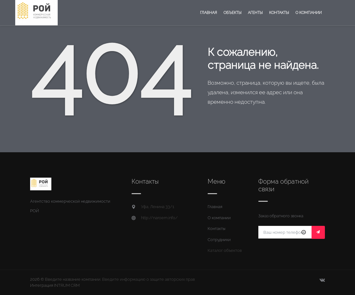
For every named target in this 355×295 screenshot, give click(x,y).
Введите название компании (72, 279)
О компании (308, 12)
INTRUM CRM (67, 285)
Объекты (232, 12)
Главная (208, 12)
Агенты (255, 12)
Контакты (279, 12)
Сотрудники (219, 239)
